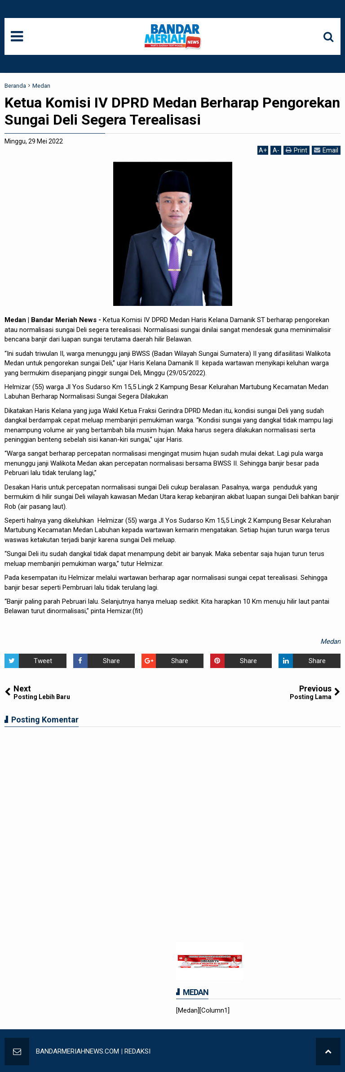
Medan (330, 641)
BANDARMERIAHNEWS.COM (77, 1051)
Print (296, 150)
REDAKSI (137, 1051)
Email (326, 150)
